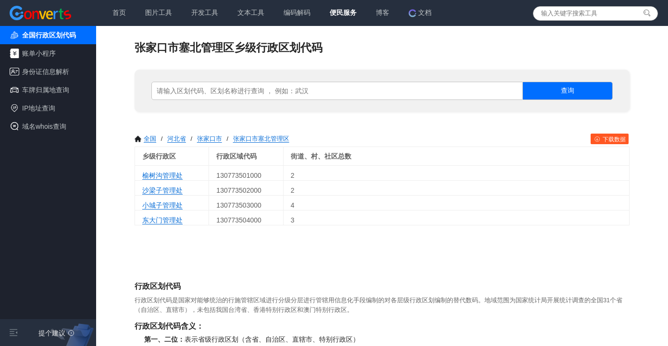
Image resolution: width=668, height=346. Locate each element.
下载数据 (610, 139)
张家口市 (209, 138)
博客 (382, 12)
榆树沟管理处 (162, 175)
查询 (567, 90)
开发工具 (204, 12)
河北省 (176, 138)
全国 (145, 138)
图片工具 (158, 12)
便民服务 (343, 12)
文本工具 (250, 12)
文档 (420, 13)
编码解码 (297, 12)
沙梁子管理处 (162, 190)
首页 (119, 12)
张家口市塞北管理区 (261, 138)
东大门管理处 (162, 220)
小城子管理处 (162, 205)
